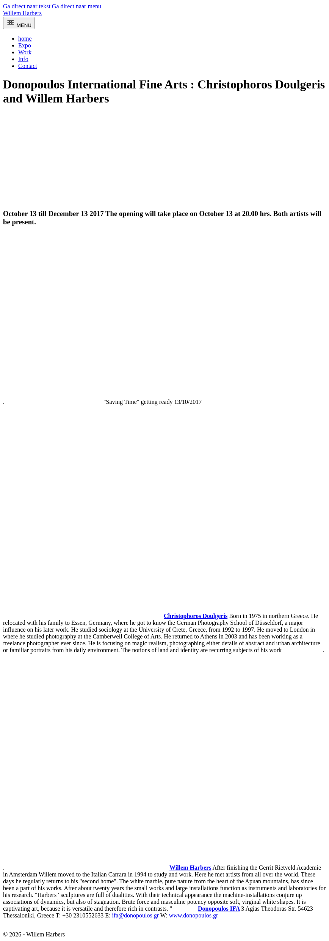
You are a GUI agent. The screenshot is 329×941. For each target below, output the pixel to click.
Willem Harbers (22, 13)
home (25, 38)
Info (23, 59)
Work (24, 52)
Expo (24, 45)
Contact (27, 66)
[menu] (18, 23)
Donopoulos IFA (219, 908)
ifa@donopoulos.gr (135, 915)
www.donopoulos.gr (193, 915)
